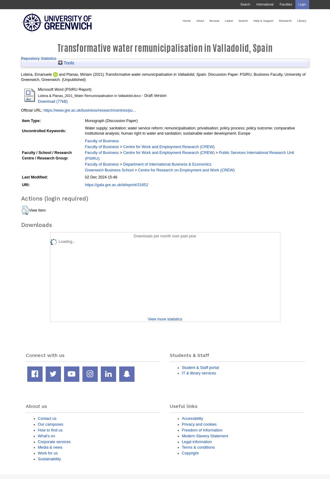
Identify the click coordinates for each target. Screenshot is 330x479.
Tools (66, 62)
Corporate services (54, 441)
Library (301, 20)
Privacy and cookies (199, 424)
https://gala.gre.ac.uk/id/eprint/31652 (116, 184)
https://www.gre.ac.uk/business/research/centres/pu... (90, 110)
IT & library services (199, 373)
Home (187, 20)
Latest (229, 20)
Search (245, 4)
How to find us (50, 430)
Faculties (286, 4)
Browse (214, 20)
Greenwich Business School (109, 170)
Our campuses (50, 424)
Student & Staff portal (200, 367)
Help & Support (263, 20)
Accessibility (192, 418)
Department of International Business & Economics (167, 164)
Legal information (197, 441)
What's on (46, 436)
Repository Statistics (39, 58)
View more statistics (165, 319)
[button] (24, 210)
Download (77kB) (53, 101)
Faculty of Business (102, 141)
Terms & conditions (198, 447)
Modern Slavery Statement (205, 436)
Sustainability (49, 459)
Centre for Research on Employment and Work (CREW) (186, 170)
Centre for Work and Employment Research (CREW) (168, 146)
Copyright (190, 453)
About (200, 20)
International (265, 4)
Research (285, 20)
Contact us (47, 418)
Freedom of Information (202, 430)
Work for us (48, 453)
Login (302, 4)
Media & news (50, 447)
